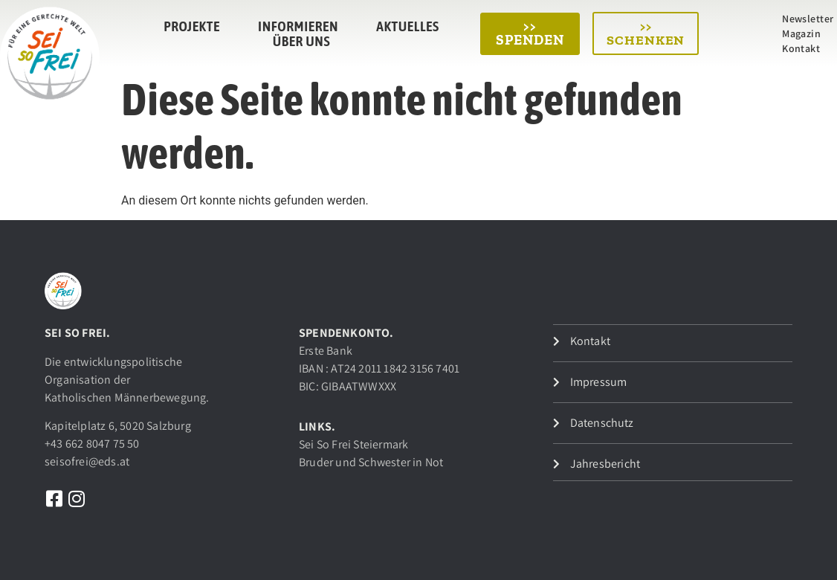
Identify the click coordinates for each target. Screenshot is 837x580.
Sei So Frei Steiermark (353, 444)
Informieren (298, 26)
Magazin (801, 33)
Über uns (301, 40)
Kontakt (801, 48)
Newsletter (808, 18)
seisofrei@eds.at (87, 461)
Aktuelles (407, 26)
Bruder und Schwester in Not (371, 462)
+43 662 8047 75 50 (92, 443)
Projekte (192, 26)
